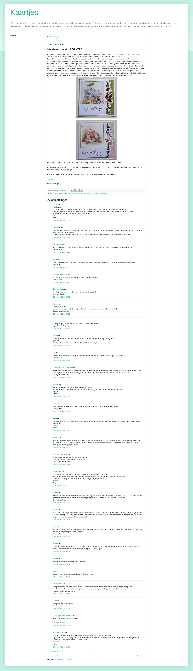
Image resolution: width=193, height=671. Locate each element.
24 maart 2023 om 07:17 (61, 594)
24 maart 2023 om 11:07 (61, 609)
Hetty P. (56, 384)
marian (55, 493)
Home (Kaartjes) (54, 36)
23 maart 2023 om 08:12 (61, 282)
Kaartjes (24, 12)
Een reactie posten (56, 651)
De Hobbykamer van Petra (62, 616)
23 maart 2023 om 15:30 (61, 448)
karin (55, 418)
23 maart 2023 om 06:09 (61, 221)
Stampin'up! (103, 193)
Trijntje (55, 544)
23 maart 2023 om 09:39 (61, 346)
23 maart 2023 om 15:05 (61, 411)
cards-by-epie (58, 321)
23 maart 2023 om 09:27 (61, 329)
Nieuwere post (53, 656)
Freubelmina (57, 584)
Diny (54, 404)
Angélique (57, 259)
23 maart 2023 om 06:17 (61, 238)
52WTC (116, 54)
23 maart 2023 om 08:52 (61, 314)
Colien (55, 336)
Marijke (55, 437)
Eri (54, 353)
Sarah (55, 510)
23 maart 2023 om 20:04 (61, 552)
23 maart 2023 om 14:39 (61, 397)
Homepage (97, 656)
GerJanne (56, 228)
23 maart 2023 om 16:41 (61, 503)
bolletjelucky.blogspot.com (63, 367)
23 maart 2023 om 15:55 (61, 465)
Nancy (55, 204)
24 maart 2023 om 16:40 (61, 626)
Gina (54, 571)
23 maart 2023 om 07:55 (61, 267)
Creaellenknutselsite (60, 274)
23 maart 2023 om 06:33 (61, 252)
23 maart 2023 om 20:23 (61, 577)
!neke (55, 601)
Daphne (56, 304)
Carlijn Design (63, 193)
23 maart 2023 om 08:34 (61, 297)
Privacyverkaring (55, 39)
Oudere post (141, 656)
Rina (54, 527)
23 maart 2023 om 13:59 (61, 378)
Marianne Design (86, 193)
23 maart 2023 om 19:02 (61, 520)
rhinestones (95, 193)
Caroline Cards (58, 289)
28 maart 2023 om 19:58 (61, 647)
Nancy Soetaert (58, 632)
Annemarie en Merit (60, 454)
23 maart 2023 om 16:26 (61, 486)
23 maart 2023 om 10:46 (61, 361)
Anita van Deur (58, 245)
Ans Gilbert (57, 471)
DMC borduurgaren (74, 193)
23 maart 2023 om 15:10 (61, 431)
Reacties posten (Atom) (66, 659)
